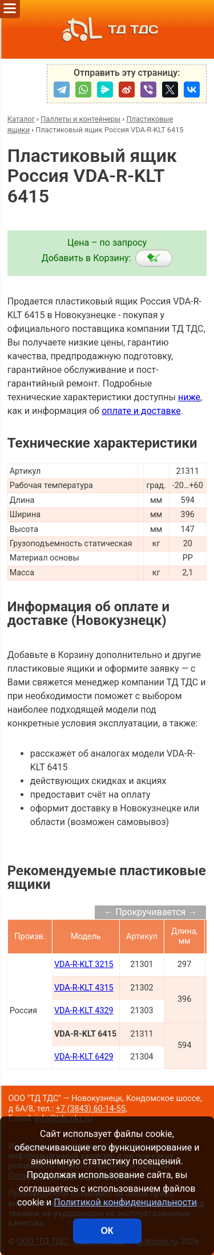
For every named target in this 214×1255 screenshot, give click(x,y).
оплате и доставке (141, 410)
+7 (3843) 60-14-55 (91, 1109)
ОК (106, 1231)
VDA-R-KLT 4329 (84, 1011)
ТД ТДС (107, 29)
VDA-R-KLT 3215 (84, 964)
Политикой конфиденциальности (125, 1202)
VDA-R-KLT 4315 (84, 988)
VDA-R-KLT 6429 (84, 1057)
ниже (189, 397)
